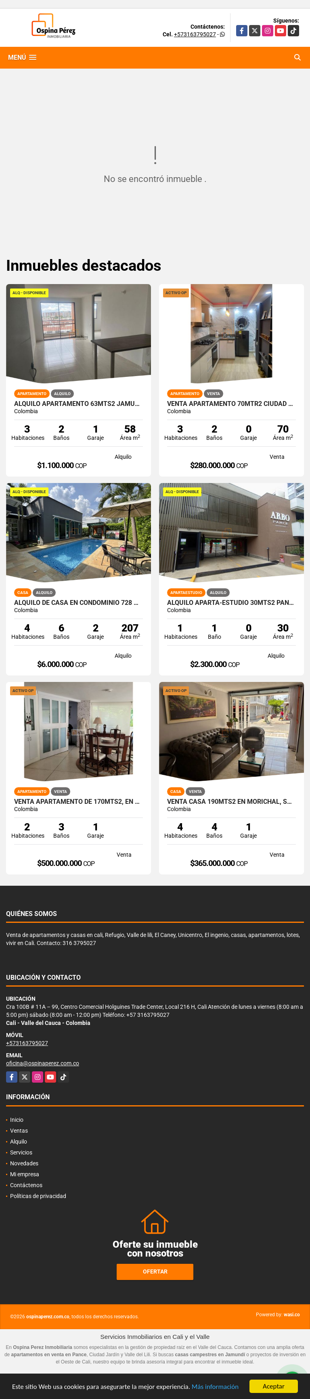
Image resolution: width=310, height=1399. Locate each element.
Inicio (16, 1120)
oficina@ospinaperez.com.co (42, 1063)
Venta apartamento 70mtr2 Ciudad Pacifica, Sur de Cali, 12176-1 (231, 404)
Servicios (21, 1152)
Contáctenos (26, 1185)
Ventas (19, 1130)
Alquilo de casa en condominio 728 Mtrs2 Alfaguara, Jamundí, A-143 (78, 603)
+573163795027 (195, 34)
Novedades (24, 1163)
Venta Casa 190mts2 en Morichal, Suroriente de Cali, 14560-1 (231, 802)
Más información (215, 1387)
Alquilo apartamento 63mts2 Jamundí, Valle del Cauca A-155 (78, 404)
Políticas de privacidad (38, 1196)
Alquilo (18, 1141)
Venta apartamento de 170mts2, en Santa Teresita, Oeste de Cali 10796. (78, 802)
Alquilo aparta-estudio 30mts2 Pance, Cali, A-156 (231, 603)
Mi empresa (24, 1174)
